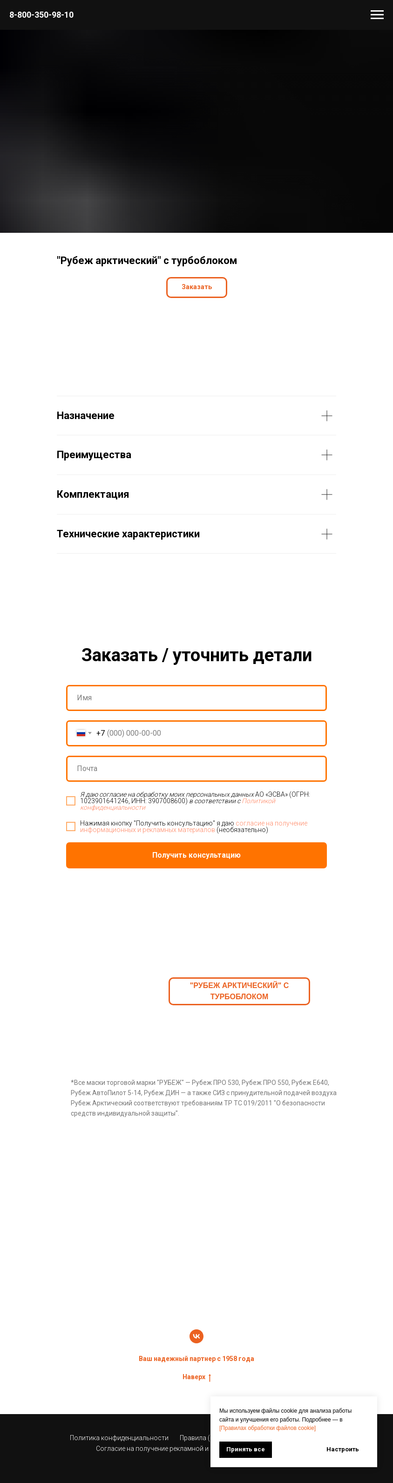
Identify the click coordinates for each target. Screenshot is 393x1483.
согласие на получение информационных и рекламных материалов (193, 826)
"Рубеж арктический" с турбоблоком (239, 991)
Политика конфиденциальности (119, 1438)
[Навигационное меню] (377, 15)
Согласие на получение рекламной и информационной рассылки (197, 1448)
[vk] (196, 1336)
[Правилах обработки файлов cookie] (267, 1428)
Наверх (197, 1377)
